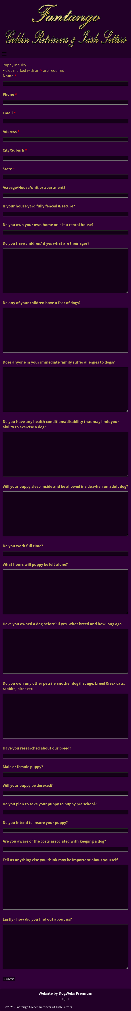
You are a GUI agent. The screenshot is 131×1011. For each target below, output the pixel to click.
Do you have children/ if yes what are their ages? (46, 243)
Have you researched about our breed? (37, 748)
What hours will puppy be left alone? (35, 564)
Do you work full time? (23, 545)
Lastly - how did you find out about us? (37, 919)
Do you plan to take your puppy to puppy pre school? (50, 804)
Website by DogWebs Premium (65, 993)
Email (9, 113)
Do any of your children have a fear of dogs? (42, 302)
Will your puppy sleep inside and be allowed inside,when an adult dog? (65, 486)
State (9, 168)
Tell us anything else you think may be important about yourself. (61, 859)
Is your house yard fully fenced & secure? (39, 206)
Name (9, 75)
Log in (65, 998)
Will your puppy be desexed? (28, 785)
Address (11, 131)
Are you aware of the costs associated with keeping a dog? (54, 841)
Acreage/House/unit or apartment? (34, 187)
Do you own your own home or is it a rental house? (48, 224)
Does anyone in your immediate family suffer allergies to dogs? (59, 362)
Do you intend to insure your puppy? (35, 822)
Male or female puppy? (23, 766)
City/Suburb (15, 150)
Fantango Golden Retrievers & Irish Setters (44, 1007)
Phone (10, 94)
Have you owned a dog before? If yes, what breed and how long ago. (63, 623)
